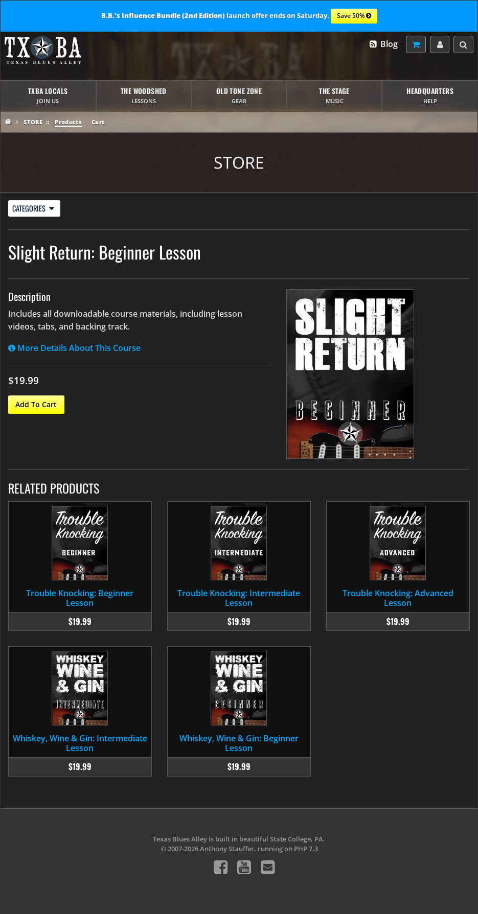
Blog (383, 44)
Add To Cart (36, 404)
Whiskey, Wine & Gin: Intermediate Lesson (80, 743)
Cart (98, 122)
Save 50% (354, 16)
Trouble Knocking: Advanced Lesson (398, 598)
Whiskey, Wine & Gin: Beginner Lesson (239, 743)
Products (68, 122)
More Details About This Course (74, 348)
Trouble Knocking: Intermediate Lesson (238, 598)
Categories (33, 208)
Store (33, 122)
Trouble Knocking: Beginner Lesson (79, 598)
